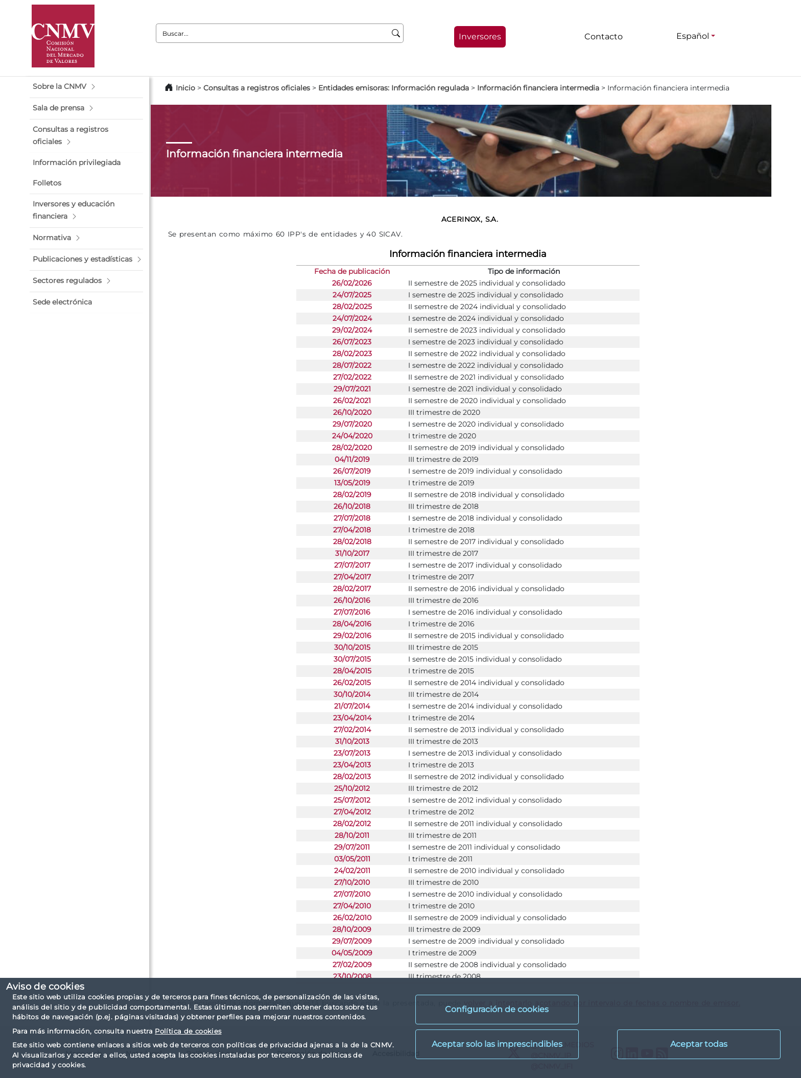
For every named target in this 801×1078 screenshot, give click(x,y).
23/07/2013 (352, 753)
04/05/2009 (352, 952)
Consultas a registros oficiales (256, 87)
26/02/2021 (352, 400)
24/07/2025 (352, 294)
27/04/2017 (352, 576)
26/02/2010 (352, 917)
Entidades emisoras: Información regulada (393, 87)
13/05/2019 (352, 482)
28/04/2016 (352, 623)
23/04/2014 (352, 717)
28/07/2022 (352, 365)
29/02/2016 (352, 635)
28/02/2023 (352, 353)
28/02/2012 (352, 823)
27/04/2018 (352, 529)
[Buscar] (396, 33)
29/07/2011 (352, 847)
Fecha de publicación (352, 271)
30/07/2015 (352, 659)
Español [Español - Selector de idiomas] (692, 36)
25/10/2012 (352, 788)
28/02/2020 (352, 447)
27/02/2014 (352, 729)
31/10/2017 (352, 553)
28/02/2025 (352, 306)
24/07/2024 (352, 318)
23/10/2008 (352, 976)
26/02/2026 (352, 283)
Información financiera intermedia (538, 87)
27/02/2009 (352, 964)
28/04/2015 (352, 670)
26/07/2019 (352, 471)
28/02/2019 (352, 494)
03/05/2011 (352, 858)
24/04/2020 (352, 435)
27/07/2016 (352, 612)
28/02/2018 (352, 541)
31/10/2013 (352, 741)
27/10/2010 (352, 882)
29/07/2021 (352, 388)
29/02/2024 (352, 330)
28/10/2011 (352, 835)
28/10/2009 (352, 929)
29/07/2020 (352, 424)
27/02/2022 (352, 377)
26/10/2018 (352, 506)
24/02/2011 (352, 870)
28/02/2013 (352, 776)
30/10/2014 (352, 694)
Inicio (185, 87)
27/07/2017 (352, 565)
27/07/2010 (352, 894)
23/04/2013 (352, 764)
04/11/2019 (352, 459)
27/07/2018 (352, 518)
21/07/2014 (352, 706)
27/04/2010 (352, 905)
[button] (86, 87)
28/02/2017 (352, 588)
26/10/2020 (352, 412)
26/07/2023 (352, 341)
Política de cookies (188, 1031)
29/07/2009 (352, 941)
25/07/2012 (352, 800)
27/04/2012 (352, 811)
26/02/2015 (352, 682)
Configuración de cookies (497, 1009)
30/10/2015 (352, 647)
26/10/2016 (352, 600)
